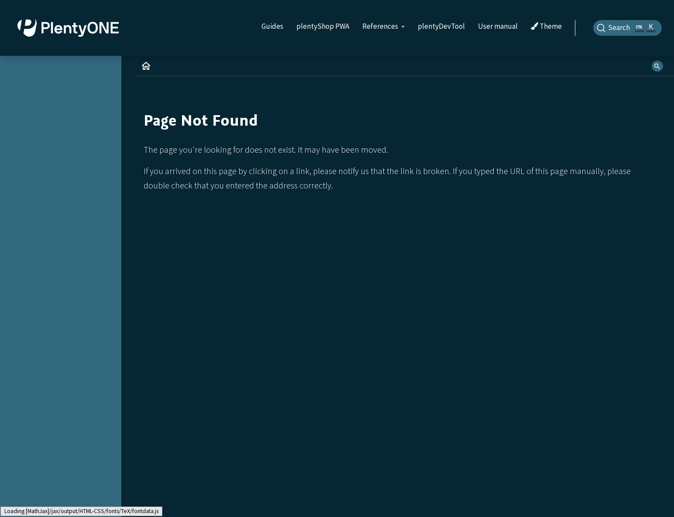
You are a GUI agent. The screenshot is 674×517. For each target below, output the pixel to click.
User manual (498, 26)
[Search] (627, 28)
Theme (546, 26)
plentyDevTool (441, 26)
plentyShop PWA (322, 26)
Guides (272, 26)
